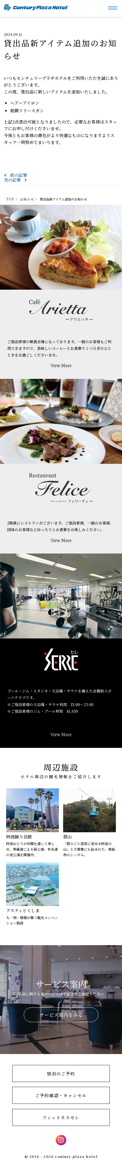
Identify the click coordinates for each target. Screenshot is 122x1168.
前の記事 (18, 175)
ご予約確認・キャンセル (61, 1095)
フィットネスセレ (61, 1117)
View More (61, 365)
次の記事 (12, 180)
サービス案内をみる (61, 1014)
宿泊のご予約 (61, 1074)
